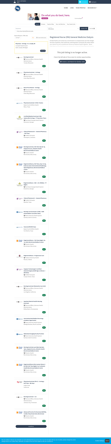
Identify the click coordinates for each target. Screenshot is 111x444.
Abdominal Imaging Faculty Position (34, 333)
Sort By (17, 37)
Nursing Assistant (29, 57)
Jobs (72, 8)
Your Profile (81, 8)
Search (37, 24)
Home (66, 8)
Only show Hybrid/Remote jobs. (25, 31)
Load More (31, 426)
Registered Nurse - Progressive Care (34, 255)
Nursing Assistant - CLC (30, 396)
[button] (92, 28)
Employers (92, 2)
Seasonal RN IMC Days (30, 227)
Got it (107, 440)
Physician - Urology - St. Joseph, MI (25, 43)
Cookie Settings (99, 440)
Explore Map (50, 24)
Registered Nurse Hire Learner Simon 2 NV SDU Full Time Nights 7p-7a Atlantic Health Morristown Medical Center (34, 366)
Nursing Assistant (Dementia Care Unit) (35, 286)
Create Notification (41, 37)
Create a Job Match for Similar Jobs (72, 62)
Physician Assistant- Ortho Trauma (33, 103)
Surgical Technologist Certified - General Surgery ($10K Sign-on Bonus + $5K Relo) (34, 270)
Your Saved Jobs (71, 24)
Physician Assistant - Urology (32, 72)
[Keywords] (31, 28)
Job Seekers (83, 2)
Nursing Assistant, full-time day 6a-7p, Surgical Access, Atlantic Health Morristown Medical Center (34, 148)
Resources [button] (92, 8)
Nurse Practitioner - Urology (32, 87)
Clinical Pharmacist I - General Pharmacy (35, 198)
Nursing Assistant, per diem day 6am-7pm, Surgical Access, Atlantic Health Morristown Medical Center (34, 349)
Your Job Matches (60, 24)
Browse (43, 24)
